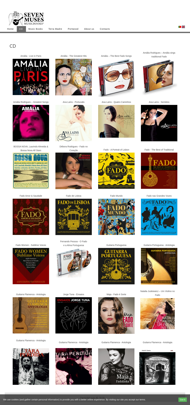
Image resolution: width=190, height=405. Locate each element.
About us (89, 29)
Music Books (35, 29)
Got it (182, 399)
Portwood (73, 29)
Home (10, 29)
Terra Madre (55, 29)
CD (21, 29)
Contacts (105, 29)
